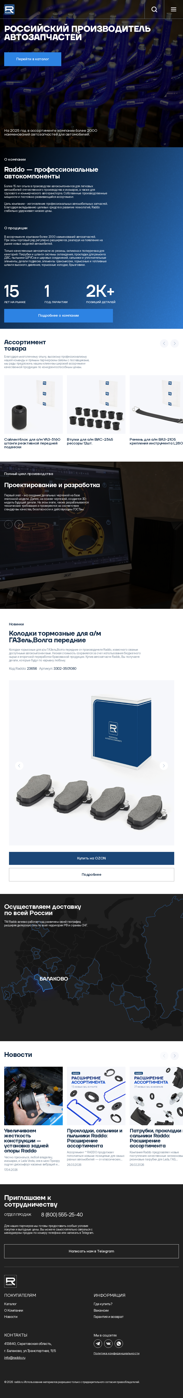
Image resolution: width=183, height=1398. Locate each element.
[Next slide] (19, 524)
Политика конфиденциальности (117, 1353)
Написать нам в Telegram (91, 1251)
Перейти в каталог (32, 59)
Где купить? (103, 1304)
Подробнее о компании (58, 315)
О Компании (13, 1310)
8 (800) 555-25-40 (62, 1214)
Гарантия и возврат (109, 1317)
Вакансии (101, 1310)
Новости (10, 1317)
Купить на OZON (91, 858)
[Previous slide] (19, 766)
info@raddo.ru (14, 1358)
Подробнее (91, 874)
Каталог (10, 1304)
